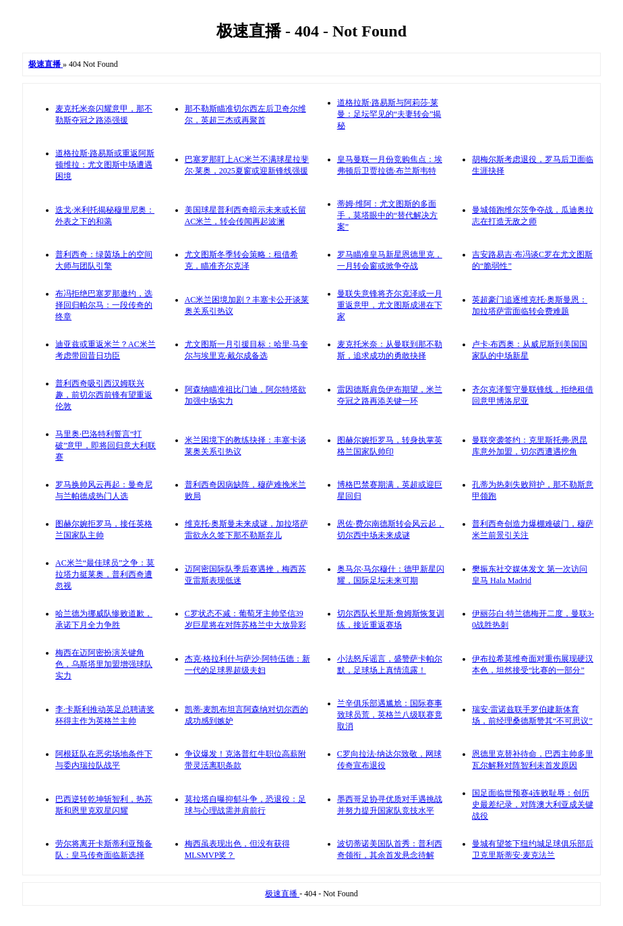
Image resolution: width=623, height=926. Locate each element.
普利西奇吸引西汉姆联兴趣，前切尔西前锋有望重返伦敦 (103, 395)
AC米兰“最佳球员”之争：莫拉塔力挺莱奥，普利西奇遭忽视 (104, 574)
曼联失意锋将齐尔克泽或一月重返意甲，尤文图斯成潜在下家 (389, 305)
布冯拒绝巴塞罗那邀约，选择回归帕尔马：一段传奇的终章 (103, 305)
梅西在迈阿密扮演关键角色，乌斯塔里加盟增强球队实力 (103, 664)
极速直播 (282, 893)
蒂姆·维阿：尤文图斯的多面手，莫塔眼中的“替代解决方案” (387, 215)
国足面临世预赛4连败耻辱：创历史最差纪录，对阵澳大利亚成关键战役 (532, 804)
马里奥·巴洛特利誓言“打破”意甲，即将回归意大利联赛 (105, 445)
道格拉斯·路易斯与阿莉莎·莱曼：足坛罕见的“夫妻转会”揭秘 (389, 114)
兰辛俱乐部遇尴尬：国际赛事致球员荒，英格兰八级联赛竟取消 (389, 715)
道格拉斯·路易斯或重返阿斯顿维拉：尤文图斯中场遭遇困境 (104, 164)
